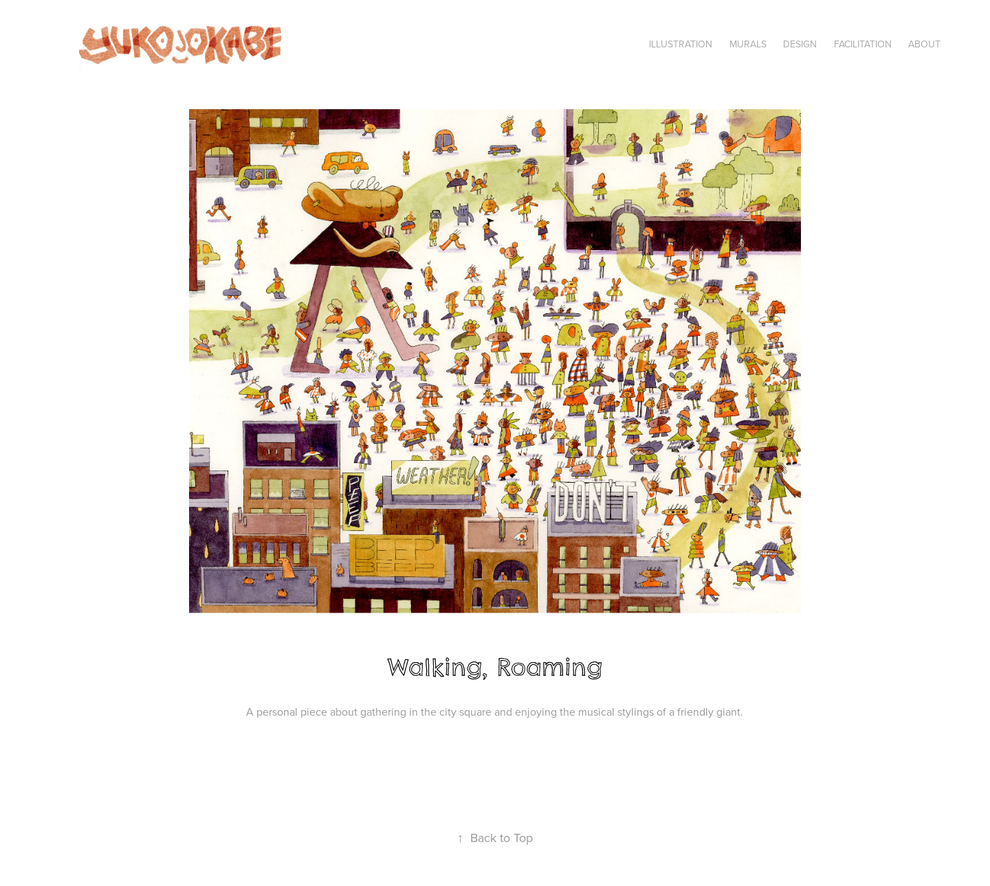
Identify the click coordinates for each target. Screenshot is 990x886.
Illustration (680, 44)
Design (800, 44)
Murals (748, 44)
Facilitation (863, 44)
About (924, 44)
